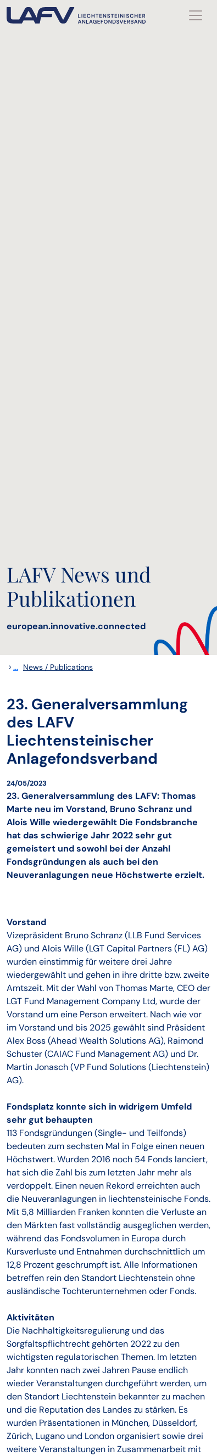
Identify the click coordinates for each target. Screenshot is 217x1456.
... (15, 667)
